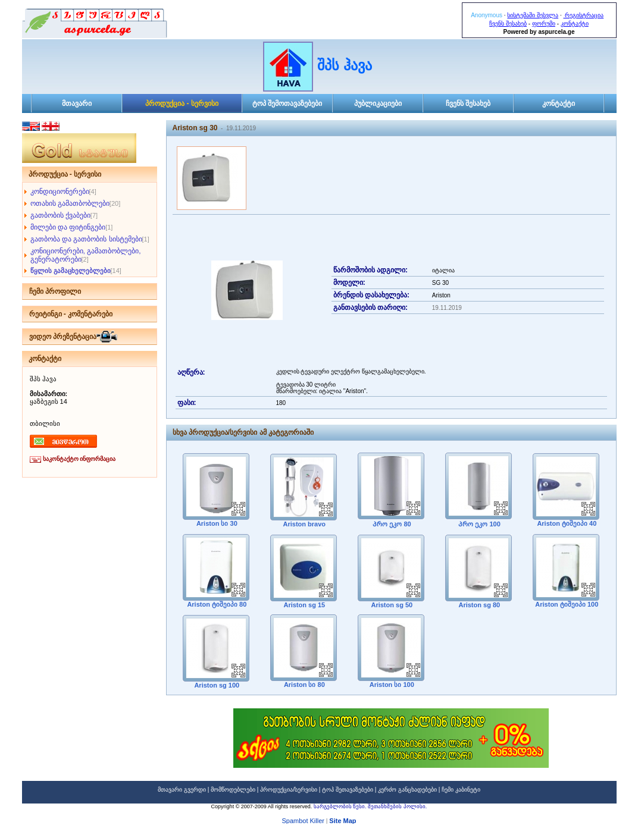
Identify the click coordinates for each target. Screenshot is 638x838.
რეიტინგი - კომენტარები (71, 314)
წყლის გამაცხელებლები (70, 270)
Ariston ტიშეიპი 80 (216, 604)
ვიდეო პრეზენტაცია (62, 336)
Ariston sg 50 (391, 604)
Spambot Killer (303, 822)
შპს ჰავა (344, 65)
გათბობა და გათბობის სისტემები (86, 239)
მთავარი (77, 103)
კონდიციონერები (59, 191)
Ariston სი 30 (216, 523)
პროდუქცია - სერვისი (181, 103)
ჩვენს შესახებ (508, 23)
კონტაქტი (575, 23)
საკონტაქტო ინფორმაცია (79, 459)
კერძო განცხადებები (407, 789)
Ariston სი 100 (391, 684)
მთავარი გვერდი (182, 789)
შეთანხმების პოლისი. (397, 806)
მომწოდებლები (233, 789)
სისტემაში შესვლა (532, 15)
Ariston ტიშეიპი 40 (566, 523)
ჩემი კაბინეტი (461, 789)
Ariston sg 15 (303, 604)
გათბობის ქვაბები (60, 215)
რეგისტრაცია (583, 15)
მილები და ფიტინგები (68, 227)
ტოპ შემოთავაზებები (287, 103)
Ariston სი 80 (303, 684)
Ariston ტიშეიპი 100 (566, 604)
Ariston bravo (304, 524)
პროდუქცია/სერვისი (288, 789)
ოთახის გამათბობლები (70, 203)
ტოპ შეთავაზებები (347, 789)
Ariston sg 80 (478, 604)
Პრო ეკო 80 (391, 524)
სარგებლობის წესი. (341, 806)
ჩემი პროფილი (55, 291)
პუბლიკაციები (378, 103)
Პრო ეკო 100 (478, 524)
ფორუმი (543, 23)
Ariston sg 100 (216, 685)
